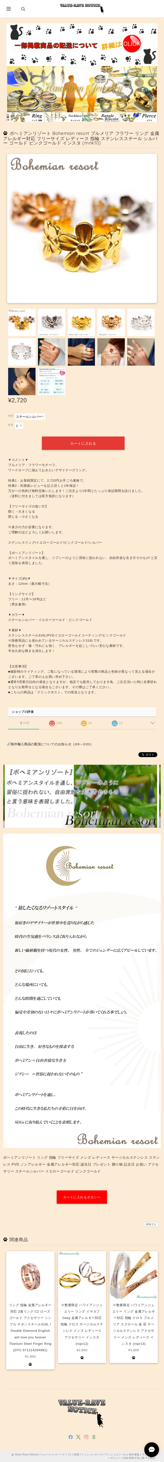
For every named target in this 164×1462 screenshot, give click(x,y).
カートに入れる (83, 443)
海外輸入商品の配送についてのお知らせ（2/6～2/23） (52, 744)
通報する (151, 1224)
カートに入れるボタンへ (82, 1197)
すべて (25, 722)
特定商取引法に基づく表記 (139, 1457)
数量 (10, 424)
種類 (10, 415)
